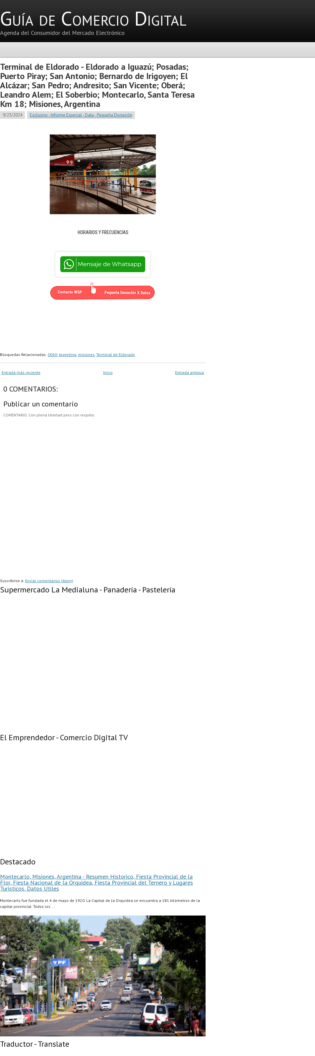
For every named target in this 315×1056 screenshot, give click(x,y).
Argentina (67, 354)
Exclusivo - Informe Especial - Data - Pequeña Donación (81, 115)
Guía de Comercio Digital (93, 18)
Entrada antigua (189, 372)
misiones (86, 354)
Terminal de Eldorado (115, 354)
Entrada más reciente (21, 372)
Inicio (108, 372)
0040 (52, 354)
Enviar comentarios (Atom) (49, 580)
